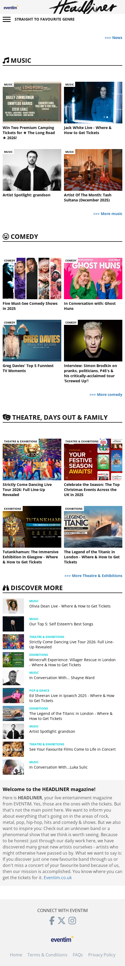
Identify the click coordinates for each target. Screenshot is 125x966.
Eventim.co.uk (58, 878)
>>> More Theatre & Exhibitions (93, 575)
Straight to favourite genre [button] (45, 19)
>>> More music (107, 213)
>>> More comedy (106, 394)
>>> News (113, 37)
